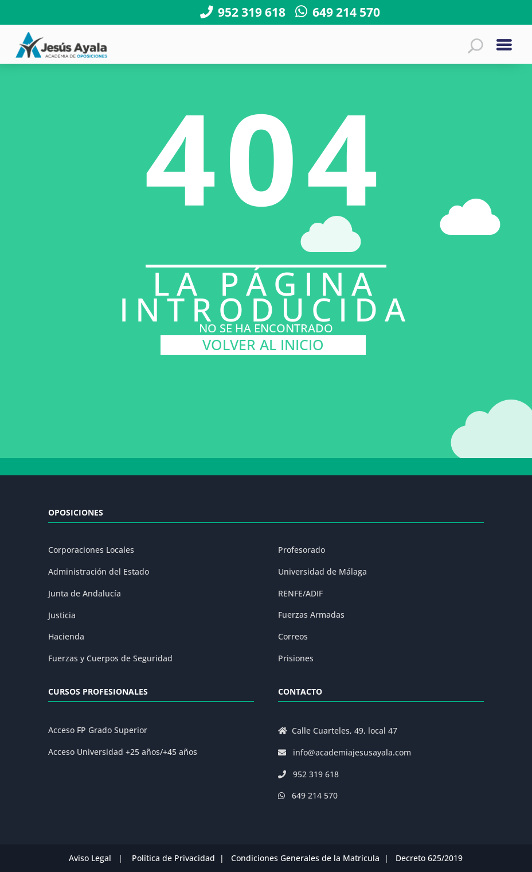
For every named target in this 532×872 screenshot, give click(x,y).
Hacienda (66, 636)
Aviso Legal (90, 857)
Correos (293, 636)
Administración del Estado (98, 571)
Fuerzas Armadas (311, 614)
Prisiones (296, 658)
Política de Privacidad (173, 857)
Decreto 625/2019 (429, 857)
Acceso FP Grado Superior (97, 729)
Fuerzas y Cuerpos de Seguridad (110, 658)
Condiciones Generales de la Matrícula (305, 857)
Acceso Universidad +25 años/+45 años (122, 751)
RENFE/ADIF (300, 593)
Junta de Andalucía (84, 593)
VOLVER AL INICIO (263, 344)
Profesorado (301, 549)
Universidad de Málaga (322, 571)
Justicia (62, 615)
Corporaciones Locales (91, 549)
